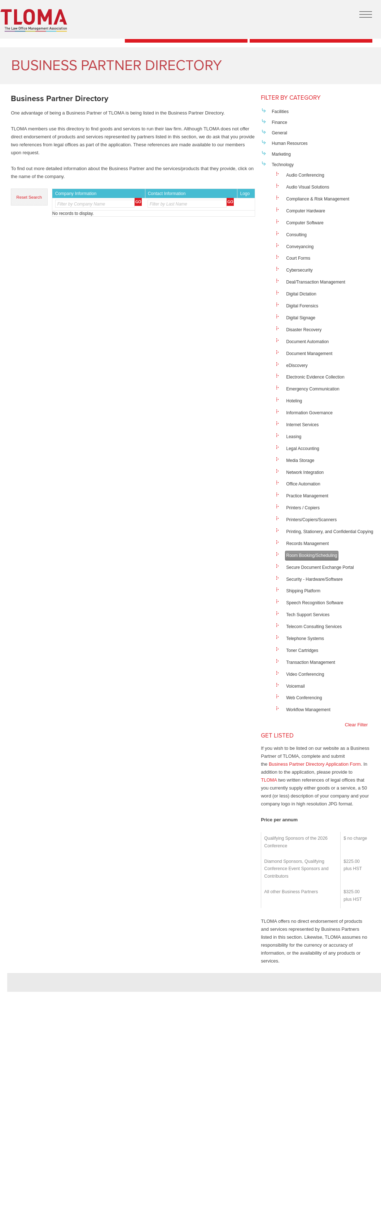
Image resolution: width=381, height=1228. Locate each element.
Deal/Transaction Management (315, 282)
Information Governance (309, 412)
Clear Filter (356, 724)
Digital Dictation (301, 294)
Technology (283, 164)
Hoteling (294, 400)
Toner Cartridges (302, 650)
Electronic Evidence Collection (315, 377)
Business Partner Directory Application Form (315, 764)
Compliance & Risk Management (317, 199)
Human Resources (289, 143)
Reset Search (29, 197)
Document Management (309, 353)
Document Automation (307, 341)
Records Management (307, 543)
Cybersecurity (299, 270)
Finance (279, 122)
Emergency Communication (312, 389)
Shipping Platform (303, 590)
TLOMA (269, 780)
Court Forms (298, 258)
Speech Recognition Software (314, 602)
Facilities (280, 111)
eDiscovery (296, 365)
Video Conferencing (305, 674)
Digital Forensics (302, 305)
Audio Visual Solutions (307, 187)
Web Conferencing (304, 697)
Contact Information (167, 193)
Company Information (76, 193)
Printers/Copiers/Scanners (311, 519)
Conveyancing (300, 246)
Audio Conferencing (305, 175)
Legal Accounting (302, 448)
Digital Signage (300, 317)
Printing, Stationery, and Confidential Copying (329, 531)
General (279, 132)
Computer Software (304, 222)
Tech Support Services (307, 614)
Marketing (281, 154)
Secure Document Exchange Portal (320, 567)
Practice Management (307, 495)
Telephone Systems (305, 638)
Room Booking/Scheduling (311, 555)
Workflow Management (308, 709)
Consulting (296, 234)
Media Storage (300, 460)
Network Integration (305, 472)
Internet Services (302, 424)
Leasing (293, 436)
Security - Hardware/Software (314, 579)
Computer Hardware (305, 210)
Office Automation (303, 484)
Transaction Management (310, 662)
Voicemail (295, 686)
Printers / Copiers (303, 507)
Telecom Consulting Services (314, 626)
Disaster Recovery (303, 329)
